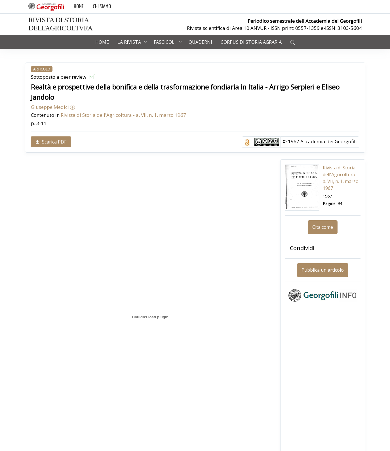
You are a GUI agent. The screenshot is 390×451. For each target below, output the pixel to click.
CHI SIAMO (102, 6)
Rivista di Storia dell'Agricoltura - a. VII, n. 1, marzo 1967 (123, 115)
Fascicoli (165, 42)
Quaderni (200, 42)
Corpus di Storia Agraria (251, 42)
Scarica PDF (50, 142)
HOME (78, 6)
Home (102, 42)
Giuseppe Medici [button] (53, 107)
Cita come (322, 227)
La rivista (129, 42)
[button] (292, 42)
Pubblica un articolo (323, 270)
